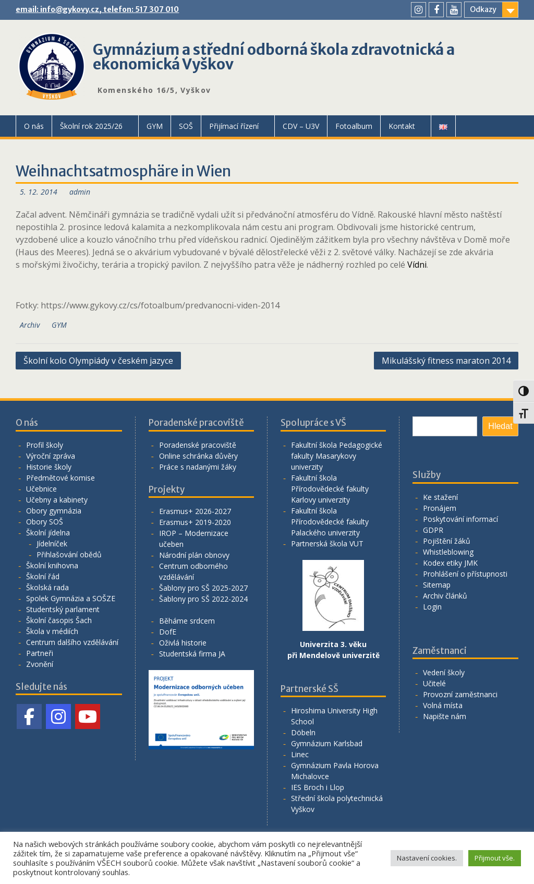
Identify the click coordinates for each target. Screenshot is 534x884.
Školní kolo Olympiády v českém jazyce (98, 360)
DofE (167, 632)
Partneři (39, 653)
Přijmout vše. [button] (495, 858)
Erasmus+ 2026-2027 (195, 511)
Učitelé (434, 683)
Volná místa (443, 705)
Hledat (500, 426)
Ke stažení (440, 497)
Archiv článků (445, 596)
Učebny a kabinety (57, 500)
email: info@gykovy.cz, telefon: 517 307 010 (97, 9)
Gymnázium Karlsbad (326, 743)
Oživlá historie (183, 643)
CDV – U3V (301, 126)
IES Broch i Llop (317, 787)
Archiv (30, 325)
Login (432, 607)
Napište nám (444, 716)
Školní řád (42, 576)
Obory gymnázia (53, 511)
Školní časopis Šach (59, 620)
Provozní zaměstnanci (460, 694)
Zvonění (39, 664)
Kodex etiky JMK (450, 563)
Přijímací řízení (234, 126)
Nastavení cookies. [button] (427, 858)
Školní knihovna (52, 565)
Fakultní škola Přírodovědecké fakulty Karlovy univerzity (330, 489)
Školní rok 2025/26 (91, 126)
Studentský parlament (63, 609)
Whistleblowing (448, 552)
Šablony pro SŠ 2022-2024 (203, 599)
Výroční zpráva (50, 456)
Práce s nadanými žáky (197, 467)
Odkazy (483, 9)
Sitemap (437, 585)
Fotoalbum (353, 126)
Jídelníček (52, 543)
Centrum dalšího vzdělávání (72, 642)
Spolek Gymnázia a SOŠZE (70, 598)
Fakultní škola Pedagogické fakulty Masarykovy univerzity (336, 456)
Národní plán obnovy (194, 555)
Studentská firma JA (192, 654)
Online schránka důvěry (198, 456)
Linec (300, 754)
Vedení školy (444, 672)
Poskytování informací (460, 519)
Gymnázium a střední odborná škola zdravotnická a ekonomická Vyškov (274, 57)
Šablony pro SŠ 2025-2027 (203, 588)
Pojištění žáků (446, 541)
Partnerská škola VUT (327, 543)
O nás (34, 126)
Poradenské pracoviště (197, 445)
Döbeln (303, 732)
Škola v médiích (52, 631)
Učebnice (41, 489)
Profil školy (44, 445)
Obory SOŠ (44, 522)
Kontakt (402, 126)
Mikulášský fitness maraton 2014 (446, 360)
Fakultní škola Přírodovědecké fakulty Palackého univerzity (330, 521)
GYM (155, 126)
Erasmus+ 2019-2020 (195, 522)
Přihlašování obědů (69, 554)
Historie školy (48, 467)
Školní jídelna (48, 532)
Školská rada (47, 587)
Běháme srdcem (187, 621)
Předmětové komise (60, 478)
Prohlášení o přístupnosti (465, 574)
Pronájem (439, 508)
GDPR (433, 530)
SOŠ (186, 126)
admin (79, 192)
